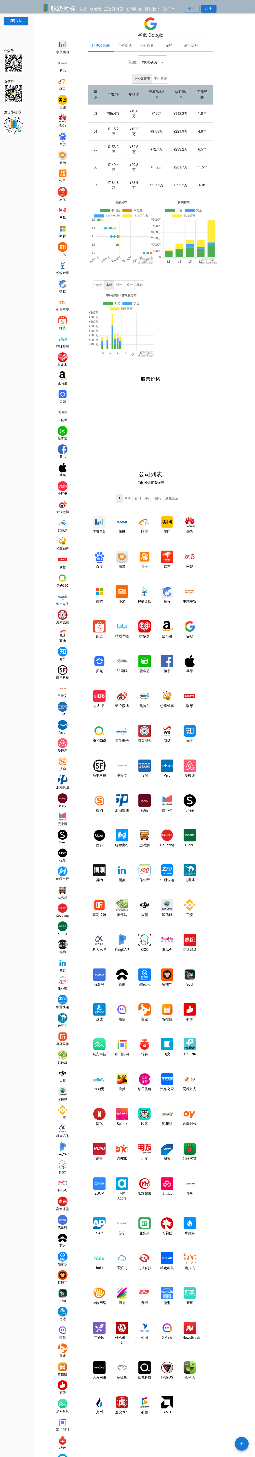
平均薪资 (160, 78)
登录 (191, 8)
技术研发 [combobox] (150, 62)
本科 (109, 280)
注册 (208, 9)
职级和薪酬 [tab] (101, 46)
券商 (127, 490)
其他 (140, 280)
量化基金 (171, 490)
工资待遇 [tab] (125, 46)
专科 (99, 280)
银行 (158, 490)
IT (119, 490)
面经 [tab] (169, 46)
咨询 (138, 490)
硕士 (119, 280)
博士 (129, 280)
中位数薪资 (142, 78)
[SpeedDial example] (242, 1444)
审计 (148, 490)
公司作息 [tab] (147, 46)
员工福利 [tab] (191, 46)
